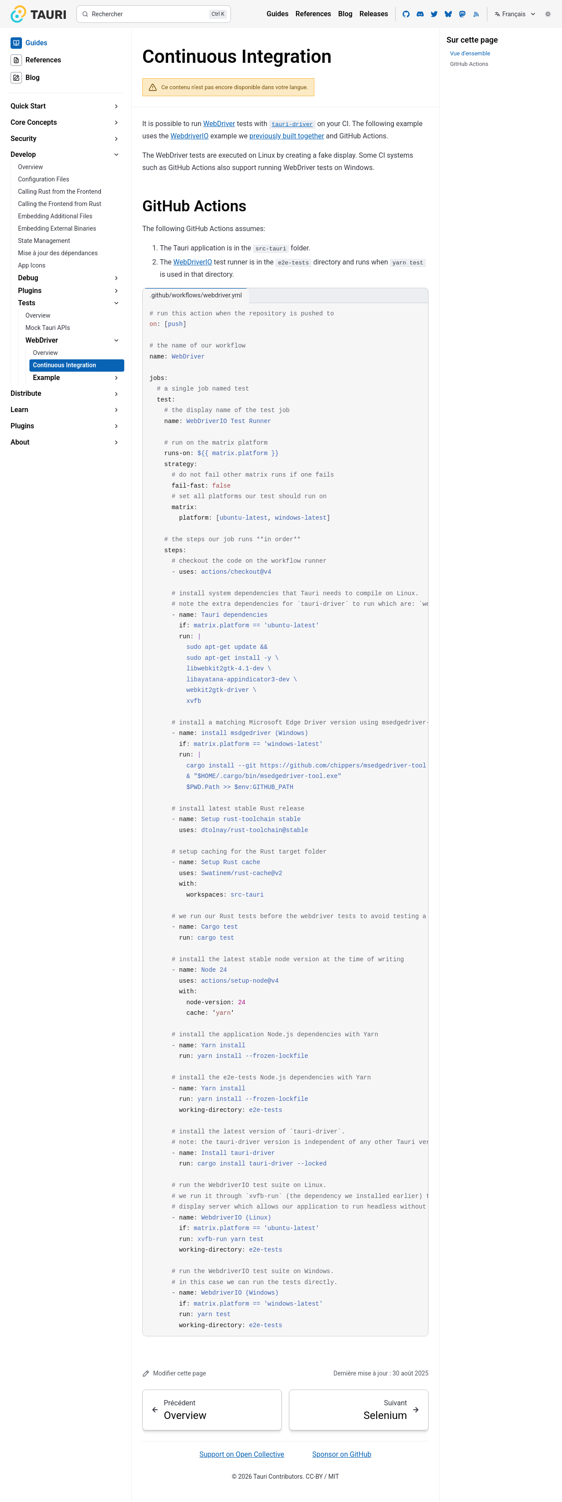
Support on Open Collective (241, 1454)
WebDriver (219, 123)
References (313, 14)
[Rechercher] (153, 14)
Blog (345, 14)
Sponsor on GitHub (341, 1454)
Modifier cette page (174, 1373)
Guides (277, 14)
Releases (374, 14)
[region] (285, 820)
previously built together (286, 136)
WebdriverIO (189, 136)
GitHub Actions (194, 206)
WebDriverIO (192, 262)
